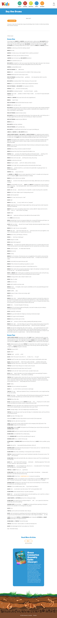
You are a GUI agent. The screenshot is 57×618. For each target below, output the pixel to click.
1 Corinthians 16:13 (24, 476)
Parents (35, 615)
